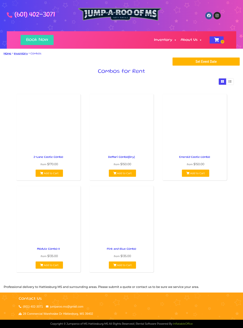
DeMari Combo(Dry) (121, 157)
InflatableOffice (183, 323)
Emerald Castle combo (194, 157)
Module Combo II (48, 249)
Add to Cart (49, 173)
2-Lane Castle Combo (48, 157)
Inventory (165, 40)
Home (7, 54)
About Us (191, 40)
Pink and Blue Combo (121, 249)
